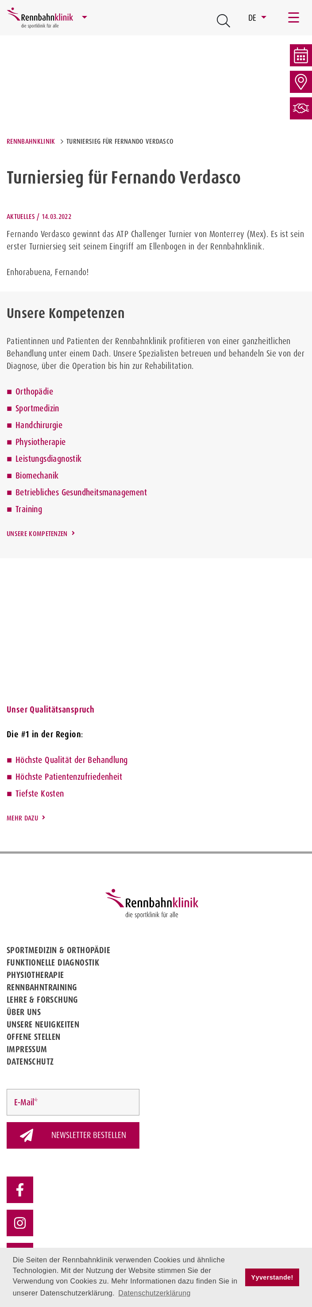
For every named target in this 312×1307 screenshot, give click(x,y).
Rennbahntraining (42, 987)
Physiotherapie (40, 442)
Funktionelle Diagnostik (53, 962)
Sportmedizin (37, 408)
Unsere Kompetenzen (37, 533)
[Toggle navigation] (294, 17)
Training (28, 509)
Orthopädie (34, 391)
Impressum (27, 1049)
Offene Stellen (34, 1037)
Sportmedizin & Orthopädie (58, 950)
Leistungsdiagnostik (48, 458)
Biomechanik (36, 475)
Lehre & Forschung (42, 999)
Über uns (24, 1012)
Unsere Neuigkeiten (43, 1024)
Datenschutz (30, 1061)
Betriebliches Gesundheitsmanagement (81, 492)
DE (253, 17)
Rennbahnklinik (31, 141)
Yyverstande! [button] (272, 1277)
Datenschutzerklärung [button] (154, 1293)
